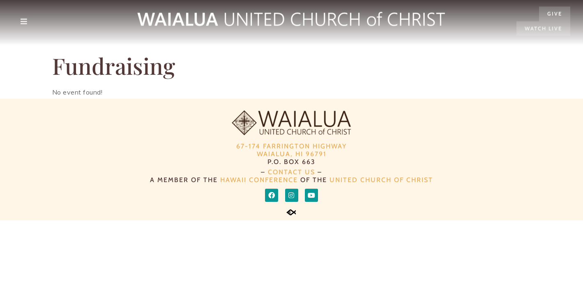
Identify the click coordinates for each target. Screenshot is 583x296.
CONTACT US (291, 172)
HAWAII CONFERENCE (259, 180)
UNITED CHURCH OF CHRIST (381, 180)
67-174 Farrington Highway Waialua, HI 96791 (291, 150)
